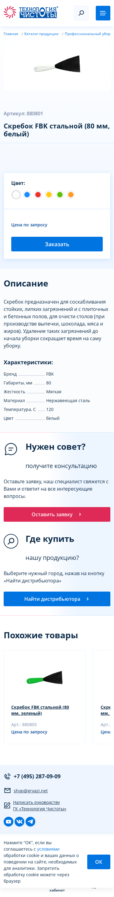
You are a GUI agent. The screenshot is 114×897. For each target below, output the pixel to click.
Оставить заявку (57, 514)
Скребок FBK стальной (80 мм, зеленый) (40, 710)
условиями (48, 849)
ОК (98, 862)
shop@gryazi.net (26, 790)
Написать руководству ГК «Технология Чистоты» (35, 805)
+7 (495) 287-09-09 (32, 776)
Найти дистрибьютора (57, 599)
